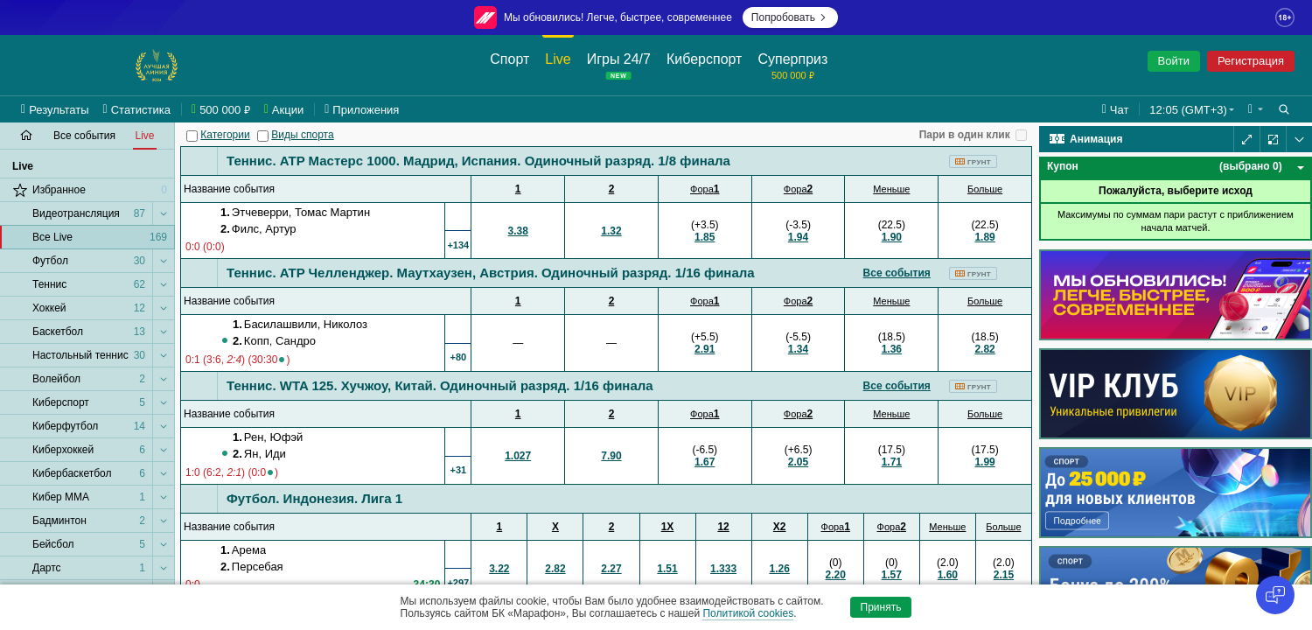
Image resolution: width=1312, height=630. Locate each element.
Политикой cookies (747, 613)
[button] (1255, 109)
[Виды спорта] (263, 136)
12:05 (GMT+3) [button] (1188, 109)
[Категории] (192, 136)
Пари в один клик (964, 135)
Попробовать (790, 17)
